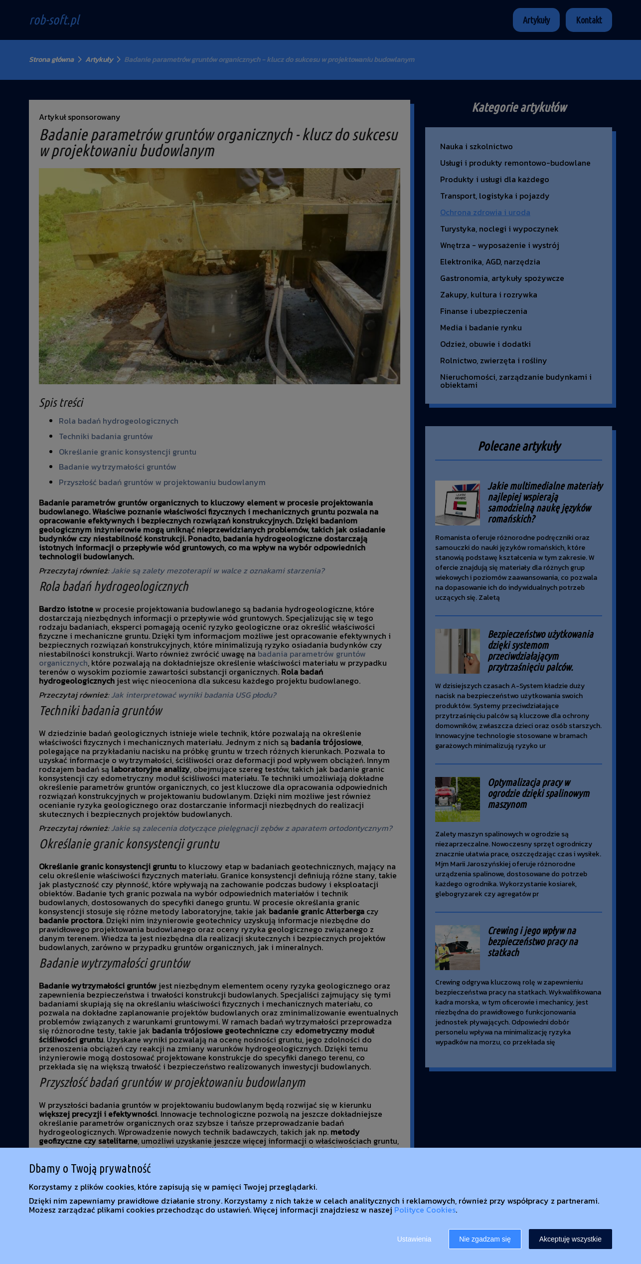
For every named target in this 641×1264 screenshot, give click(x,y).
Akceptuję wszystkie (570, 1239)
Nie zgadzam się (485, 1239)
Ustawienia (414, 1239)
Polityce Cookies (425, 1210)
